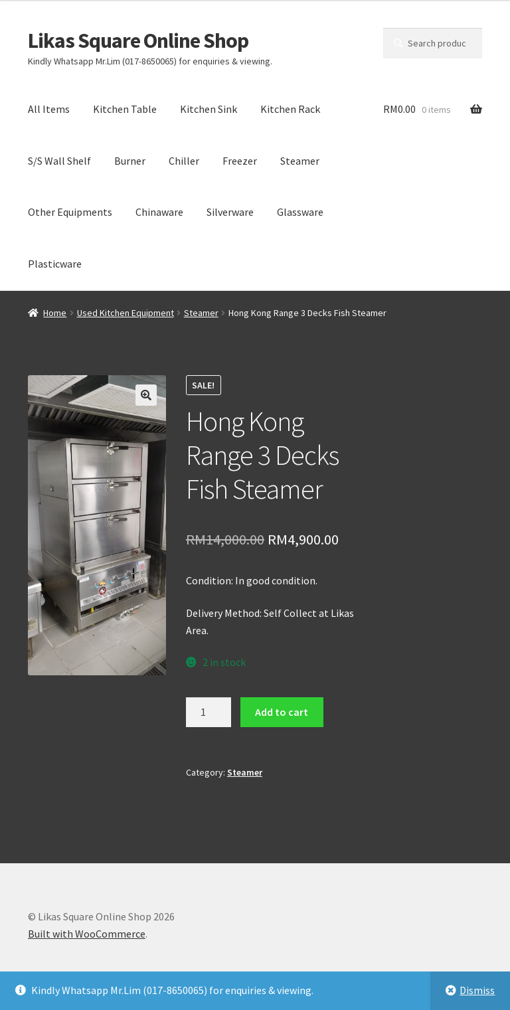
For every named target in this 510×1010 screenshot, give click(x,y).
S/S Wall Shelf (59, 160)
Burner (129, 160)
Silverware (230, 211)
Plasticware (55, 263)
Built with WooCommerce (86, 933)
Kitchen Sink (208, 109)
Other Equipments (70, 211)
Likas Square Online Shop (138, 40)
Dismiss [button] (477, 990)
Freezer (239, 160)
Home (54, 313)
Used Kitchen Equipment (125, 313)
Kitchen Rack (290, 109)
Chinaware (159, 211)
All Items (49, 109)
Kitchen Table (125, 109)
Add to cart (281, 711)
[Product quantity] (208, 712)
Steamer (299, 160)
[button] (146, 395)
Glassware (300, 211)
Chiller (184, 160)
